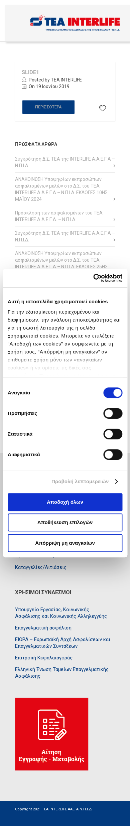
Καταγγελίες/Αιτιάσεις (41, 567)
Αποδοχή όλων (65, 502)
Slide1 (30, 72)
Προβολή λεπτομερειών (80, 481)
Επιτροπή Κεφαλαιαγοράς (44, 658)
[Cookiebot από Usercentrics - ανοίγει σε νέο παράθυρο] (93, 278)
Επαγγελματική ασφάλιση (43, 628)
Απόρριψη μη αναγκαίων (65, 543)
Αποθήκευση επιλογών (65, 522)
